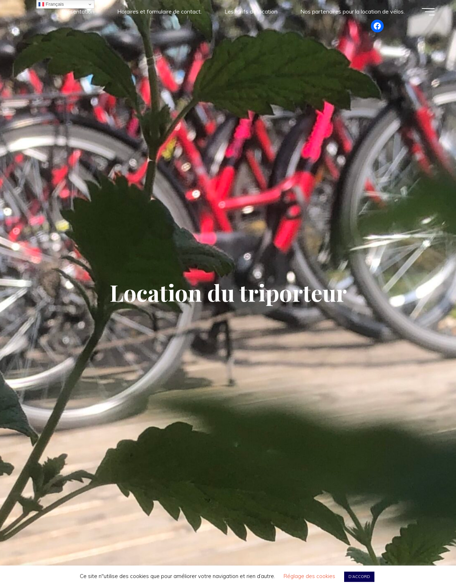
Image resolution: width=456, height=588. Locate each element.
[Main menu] (428, 11)
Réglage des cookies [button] (309, 576)
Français (51, 4)
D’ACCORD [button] (359, 576)
